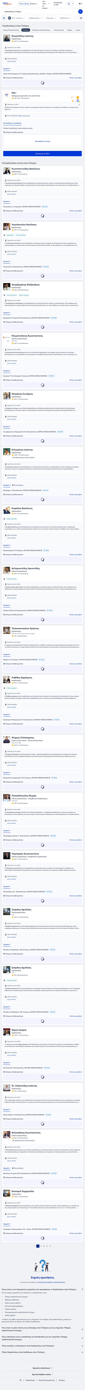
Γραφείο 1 (6, 69)
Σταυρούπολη (59, 30)
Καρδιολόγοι (30, 1380)
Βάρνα (69, 30)
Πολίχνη (26, 30)
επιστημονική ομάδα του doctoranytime (51, 1282)
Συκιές (78, 30)
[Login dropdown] (70, 3)
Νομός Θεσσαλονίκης (11, 30)
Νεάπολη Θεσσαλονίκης (41, 30)
